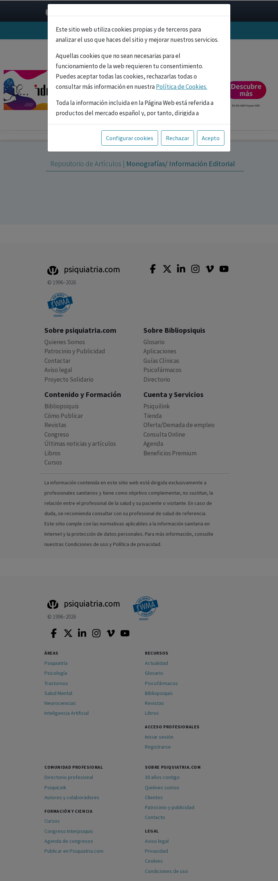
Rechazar (177, 138)
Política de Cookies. (181, 87)
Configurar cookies (129, 138)
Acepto (211, 138)
